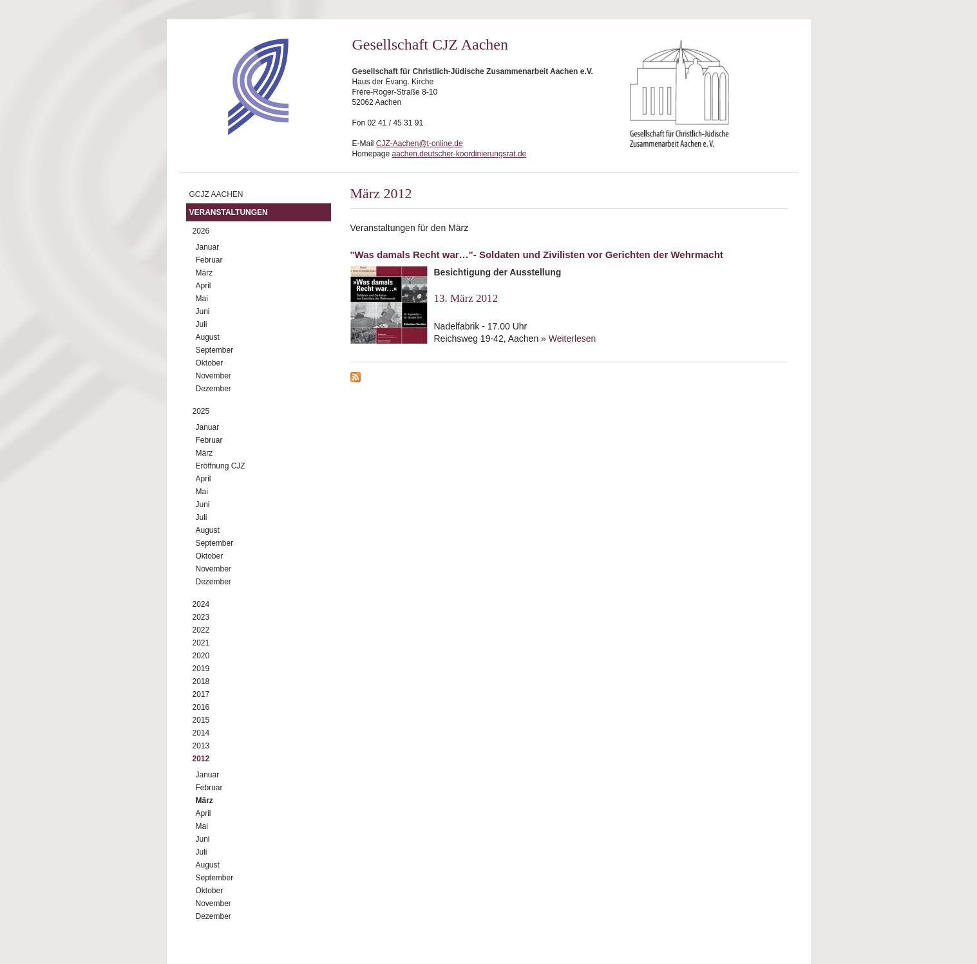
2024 (201, 604)
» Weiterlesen (568, 338)
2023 (201, 617)
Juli (201, 324)
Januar (208, 247)
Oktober (209, 362)
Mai (202, 298)
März (204, 272)
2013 (201, 745)
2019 (201, 668)
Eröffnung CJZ (220, 465)
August (208, 337)
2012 (201, 758)
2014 (201, 732)
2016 (201, 707)
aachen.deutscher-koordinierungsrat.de (459, 153)
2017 (201, 694)
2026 (201, 231)
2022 (201, 630)
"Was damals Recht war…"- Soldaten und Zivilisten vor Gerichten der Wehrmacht (536, 254)
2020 (201, 655)
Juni (203, 311)
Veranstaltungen (228, 212)
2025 (201, 411)
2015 (201, 720)
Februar (209, 259)
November (213, 375)
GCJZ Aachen (216, 194)
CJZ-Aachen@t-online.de (419, 143)
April (203, 285)
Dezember (213, 388)
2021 (201, 642)
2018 (201, 681)
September (215, 350)
